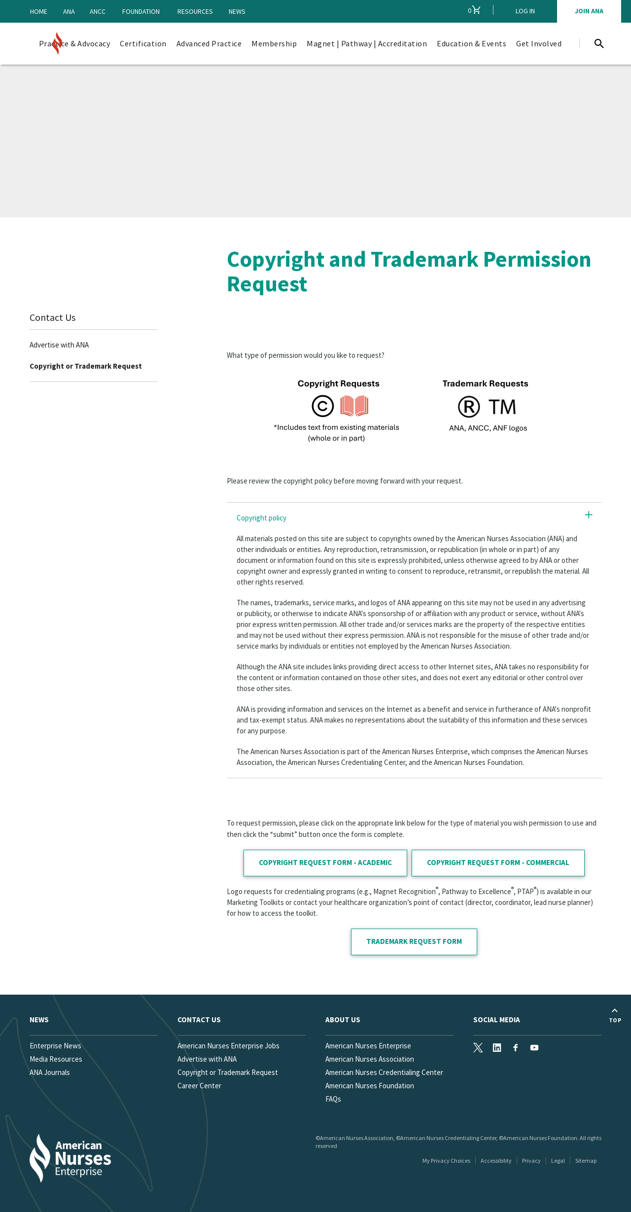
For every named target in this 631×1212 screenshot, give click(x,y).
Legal (558, 1160)
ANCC (97, 11)
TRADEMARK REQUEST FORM (414, 941)
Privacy (531, 1160)
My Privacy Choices (446, 1160)
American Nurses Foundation (369, 1085)
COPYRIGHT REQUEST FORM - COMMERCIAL (498, 862)
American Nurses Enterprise (368, 1045)
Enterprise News (55, 1045)
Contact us (199, 1019)
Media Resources (56, 1059)
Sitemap (585, 1160)
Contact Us (52, 317)
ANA (69, 11)
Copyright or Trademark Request (86, 366)
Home (38, 11)
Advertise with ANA (59, 344)
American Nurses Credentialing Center (384, 1072)
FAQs (333, 1099)
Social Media (496, 1019)
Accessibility (496, 1160)
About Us (342, 1019)
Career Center (199, 1085)
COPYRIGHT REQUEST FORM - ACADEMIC (325, 862)
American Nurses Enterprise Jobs (228, 1045)
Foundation (141, 11)
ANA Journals (50, 1072)
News (237, 11)
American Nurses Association (369, 1059)
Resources (195, 11)
